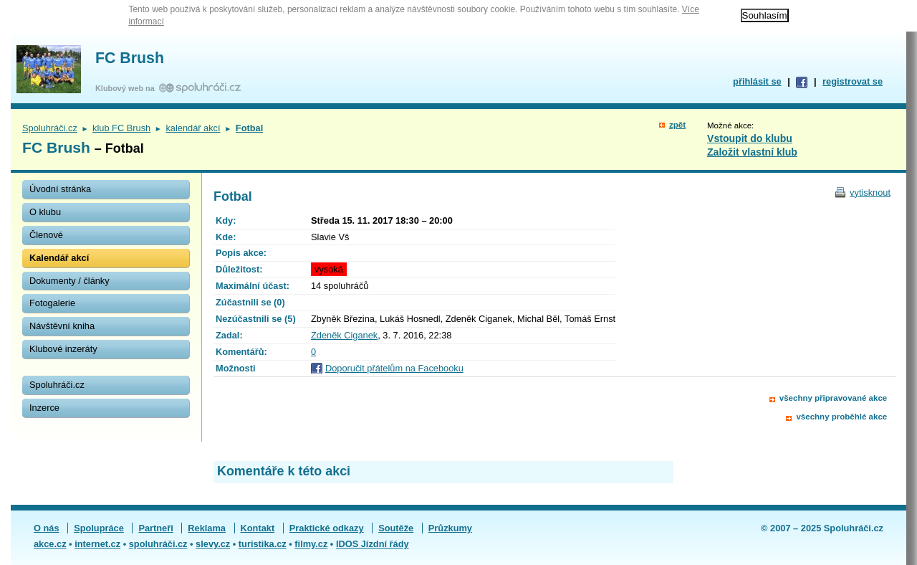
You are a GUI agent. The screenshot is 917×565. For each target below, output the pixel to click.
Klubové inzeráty (63, 348)
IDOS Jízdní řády (372, 543)
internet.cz (97, 543)
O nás (46, 528)
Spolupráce (99, 528)
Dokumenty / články (69, 280)
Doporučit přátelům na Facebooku (394, 368)
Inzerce (44, 407)
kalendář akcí (192, 128)
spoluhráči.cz (158, 543)
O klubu (45, 211)
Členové (46, 234)
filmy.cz (310, 543)
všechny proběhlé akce (841, 416)
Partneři (155, 528)
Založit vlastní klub (752, 152)
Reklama (207, 528)
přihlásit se (757, 81)
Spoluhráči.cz (49, 128)
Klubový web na (127, 88)
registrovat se (852, 81)
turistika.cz (263, 543)
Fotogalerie (52, 303)
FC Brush (129, 58)
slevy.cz (213, 543)
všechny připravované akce (833, 398)
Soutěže (395, 528)
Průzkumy (450, 528)
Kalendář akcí (59, 257)
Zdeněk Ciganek (344, 335)
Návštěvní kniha (62, 326)
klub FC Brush (121, 128)
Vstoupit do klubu (749, 138)
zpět (677, 124)
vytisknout (870, 192)
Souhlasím (764, 15)
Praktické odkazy (326, 528)
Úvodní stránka (60, 189)
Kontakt (258, 528)
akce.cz (50, 543)
